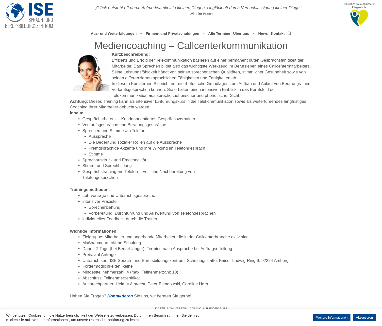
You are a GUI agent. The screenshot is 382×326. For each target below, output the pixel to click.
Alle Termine (219, 33)
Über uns (245, 33)
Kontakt (278, 33)
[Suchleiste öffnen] (289, 33)
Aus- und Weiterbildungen (117, 33)
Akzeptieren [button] (364, 317)
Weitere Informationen (332, 317)
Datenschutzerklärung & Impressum (191, 309)
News (263, 33)
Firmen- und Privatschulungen (176, 33)
